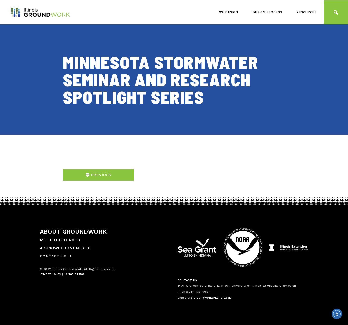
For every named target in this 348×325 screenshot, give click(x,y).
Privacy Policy (50, 274)
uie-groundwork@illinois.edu (210, 297)
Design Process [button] (267, 12)
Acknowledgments (62, 248)
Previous (98, 175)
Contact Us (53, 256)
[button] (336, 12)
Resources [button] (306, 12)
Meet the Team (57, 240)
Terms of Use (74, 274)
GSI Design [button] (228, 12)
